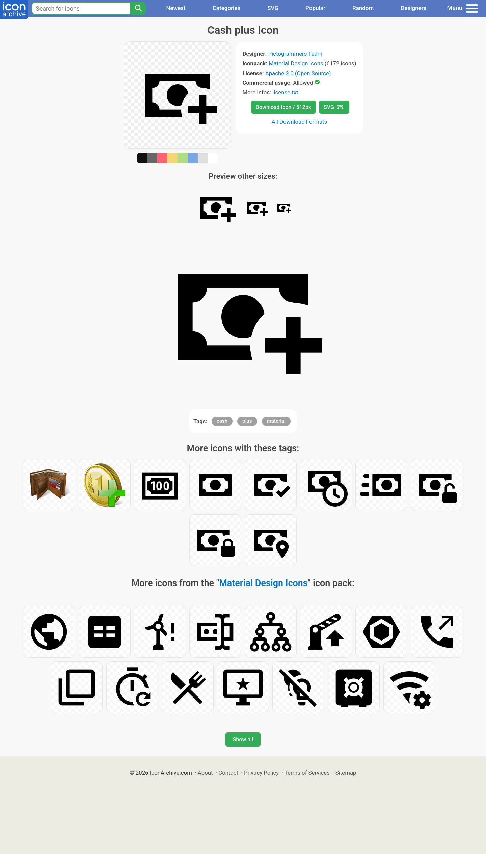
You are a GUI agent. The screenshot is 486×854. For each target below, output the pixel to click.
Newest (175, 8)
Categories (227, 8)
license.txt (285, 92)
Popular (315, 8)
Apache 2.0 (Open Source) (298, 73)
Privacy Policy (261, 772)
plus (247, 421)
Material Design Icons (296, 63)
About (205, 772)
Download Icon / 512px (283, 107)
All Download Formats (299, 121)
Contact (228, 772)
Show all (243, 739)
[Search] (138, 8)
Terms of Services (307, 772)
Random (363, 8)
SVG (272, 8)
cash (222, 421)
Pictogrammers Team (295, 53)
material (276, 421)
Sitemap (345, 772)
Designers (413, 8)
